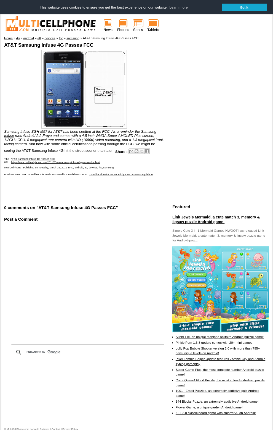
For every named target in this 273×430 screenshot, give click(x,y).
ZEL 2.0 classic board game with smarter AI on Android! (216, 413)
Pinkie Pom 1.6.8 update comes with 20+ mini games (214, 342)
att (85, 167)
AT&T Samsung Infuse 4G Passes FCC (48, 45)
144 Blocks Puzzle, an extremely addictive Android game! (217, 401)
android (79, 167)
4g (71, 167)
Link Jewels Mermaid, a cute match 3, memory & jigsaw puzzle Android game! (216, 219)
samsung (108, 167)
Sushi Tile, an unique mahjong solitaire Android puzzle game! (220, 336)
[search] (88, 352)
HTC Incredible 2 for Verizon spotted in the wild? (49, 174)
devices (93, 167)
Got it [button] (244, 7)
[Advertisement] (68, 190)
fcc (100, 167)
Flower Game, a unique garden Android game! (209, 407)
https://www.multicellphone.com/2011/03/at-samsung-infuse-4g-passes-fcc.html (55, 162)
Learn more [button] (178, 7)
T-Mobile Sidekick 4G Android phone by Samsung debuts (121, 174)
